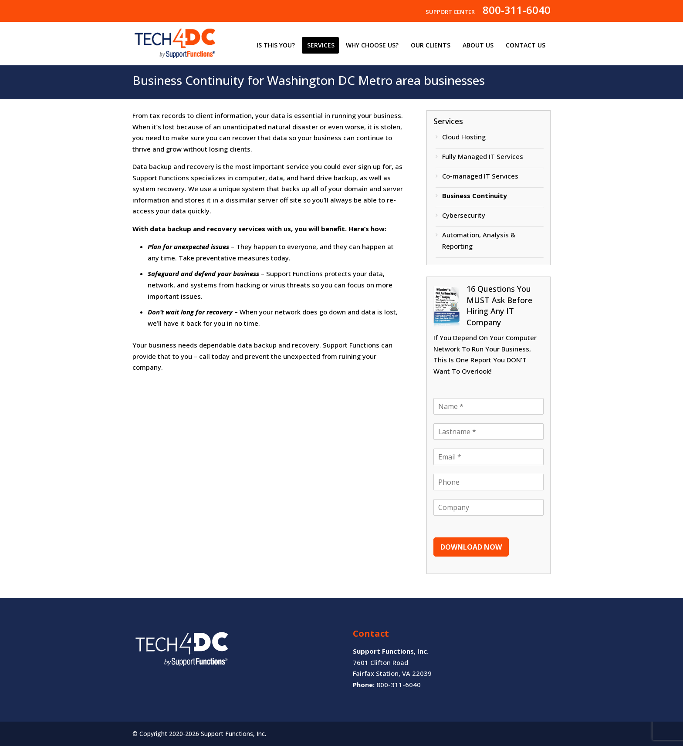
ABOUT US (478, 45)
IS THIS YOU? (276, 45)
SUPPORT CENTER (450, 12)
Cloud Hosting (464, 136)
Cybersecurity (463, 215)
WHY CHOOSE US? (372, 45)
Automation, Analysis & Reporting (478, 240)
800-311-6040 (517, 12)
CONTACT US (525, 45)
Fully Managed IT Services (482, 156)
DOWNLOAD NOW (471, 547)
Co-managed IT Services (480, 176)
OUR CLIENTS (430, 45)
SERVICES (321, 45)
